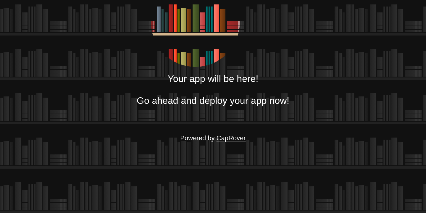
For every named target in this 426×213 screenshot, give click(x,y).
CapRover (231, 138)
